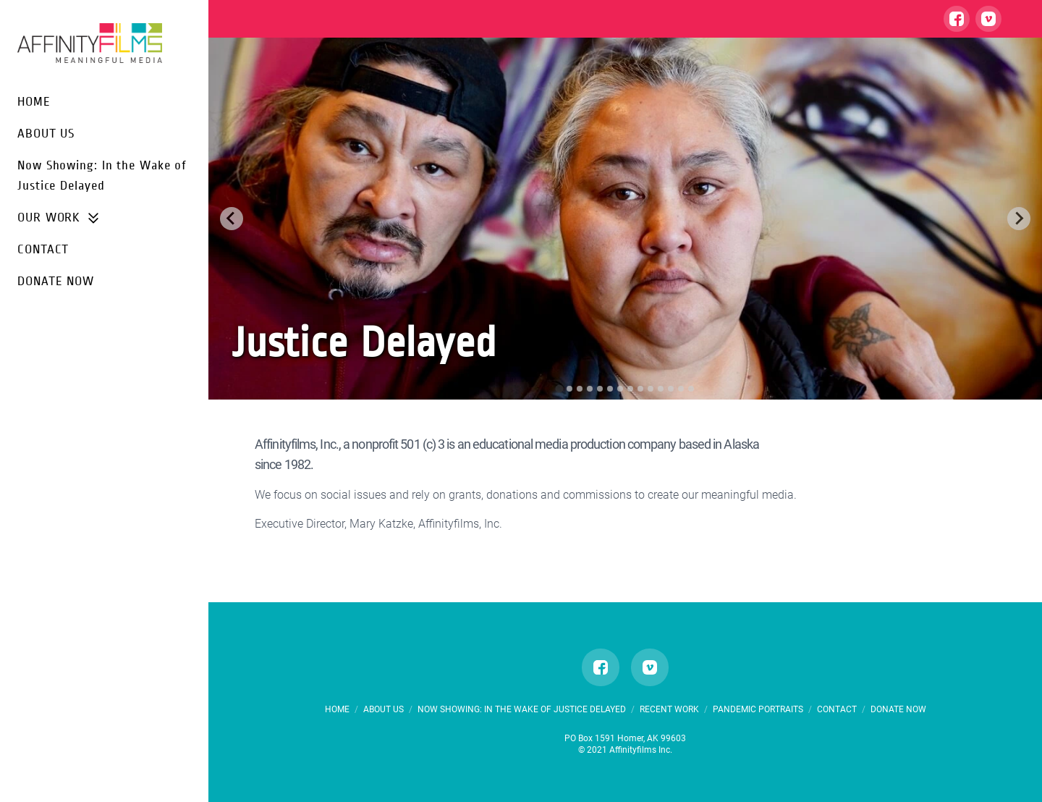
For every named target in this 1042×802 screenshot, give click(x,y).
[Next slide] (1018, 218)
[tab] (559, 388)
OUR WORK (59, 218)
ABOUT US (46, 133)
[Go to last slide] (231, 218)
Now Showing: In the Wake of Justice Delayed (523, 709)
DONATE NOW (55, 281)
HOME (34, 102)
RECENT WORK (669, 709)
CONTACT (43, 249)
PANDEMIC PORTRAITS (759, 709)
